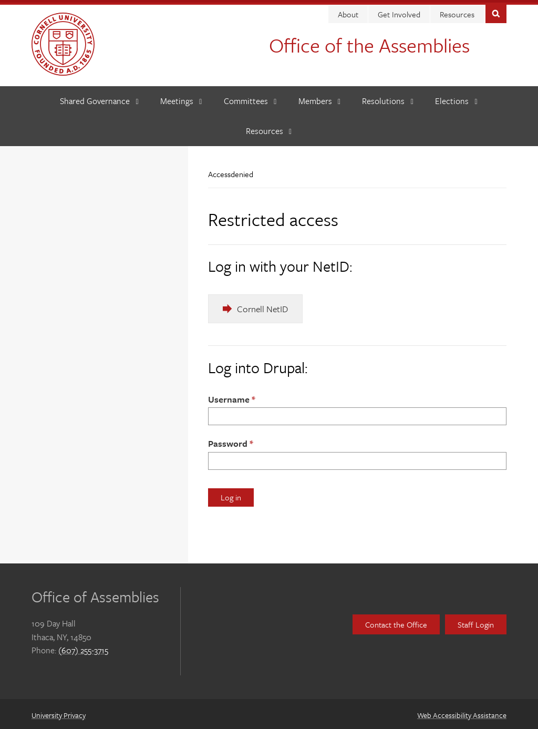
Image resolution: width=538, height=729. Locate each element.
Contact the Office (396, 622)
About (348, 11)
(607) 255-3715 (83, 647)
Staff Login (476, 622)
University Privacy (59, 712)
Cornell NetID (262, 306)
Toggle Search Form (495, 10)
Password (227, 440)
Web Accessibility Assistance (461, 712)
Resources (457, 11)
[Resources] (269, 128)
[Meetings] (181, 99)
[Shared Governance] (99, 99)
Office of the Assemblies (369, 42)
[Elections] (456, 99)
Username (229, 396)
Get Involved (399, 11)
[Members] (319, 99)
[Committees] (250, 99)
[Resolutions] (387, 99)
